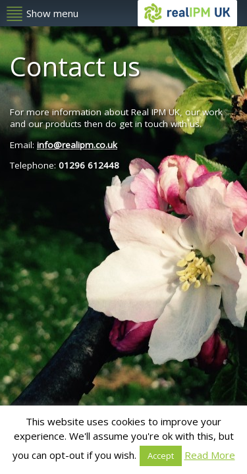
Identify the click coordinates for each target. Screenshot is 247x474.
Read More (209, 454)
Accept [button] (161, 455)
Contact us (75, 66)
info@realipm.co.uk (77, 145)
